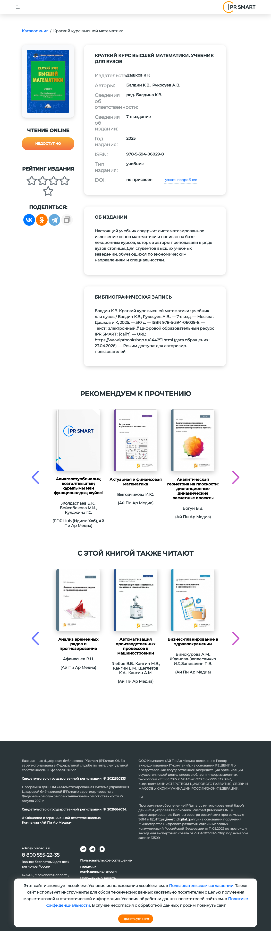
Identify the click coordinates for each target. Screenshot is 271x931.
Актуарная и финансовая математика (136, 481)
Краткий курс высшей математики (88, 31)
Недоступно (48, 143)
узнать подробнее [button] (180, 180)
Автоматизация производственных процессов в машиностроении (135, 646)
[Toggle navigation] (18, 7)
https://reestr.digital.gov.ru (177, 819)
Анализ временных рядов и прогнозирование (78, 644)
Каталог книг (35, 31)
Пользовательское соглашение (106, 860)
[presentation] (35, 477)
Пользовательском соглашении (201, 885)
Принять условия (135, 919)
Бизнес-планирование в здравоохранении (193, 641)
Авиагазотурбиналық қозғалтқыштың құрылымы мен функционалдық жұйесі (78, 486)
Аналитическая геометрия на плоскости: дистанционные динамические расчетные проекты (193, 488)
